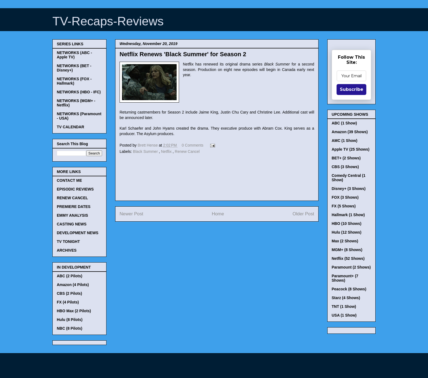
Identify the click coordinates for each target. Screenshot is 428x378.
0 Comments (192, 145)
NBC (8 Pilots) (69, 328)
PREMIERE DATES (73, 206)
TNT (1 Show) (344, 306)
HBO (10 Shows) (346, 223)
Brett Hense (148, 145)
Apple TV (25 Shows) (350, 149)
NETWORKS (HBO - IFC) (79, 92)
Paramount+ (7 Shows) (345, 278)
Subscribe (351, 89)
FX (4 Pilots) (68, 302)
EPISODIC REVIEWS (75, 189)
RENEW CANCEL (72, 198)
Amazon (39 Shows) (350, 132)
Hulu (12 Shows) (346, 232)
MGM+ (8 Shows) (347, 250)
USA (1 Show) (344, 315)
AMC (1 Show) (344, 140)
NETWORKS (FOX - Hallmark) (74, 81)
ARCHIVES (66, 250)
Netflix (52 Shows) (348, 258)
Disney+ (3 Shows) (348, 188)
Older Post (303, 213)
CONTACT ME (69, 180)
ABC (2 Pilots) (69, 276)
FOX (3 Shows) (345, 197)
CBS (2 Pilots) (69, 293)
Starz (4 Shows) (346, 298)
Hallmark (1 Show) (348, 215)
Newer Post (131, 213)
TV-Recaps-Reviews (108, 21)
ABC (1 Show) (344, 123)
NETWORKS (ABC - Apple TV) (74, 54)
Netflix (167, 151)
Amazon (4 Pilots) (73, 284)
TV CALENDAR (70, 127)
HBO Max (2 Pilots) (74, 311)
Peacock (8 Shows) (349, 289)
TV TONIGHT (68, 241)
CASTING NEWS (72, 224)
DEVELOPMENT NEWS (77, 233)
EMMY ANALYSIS (72, 215)
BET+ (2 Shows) (346, 158)
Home (218, 213)
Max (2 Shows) (345, 241)
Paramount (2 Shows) (351, 267)
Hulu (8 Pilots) (69, 319)
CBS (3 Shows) (345, 167)
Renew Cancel (187, 151)
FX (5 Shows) (344, 206)
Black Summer (146, 151)
